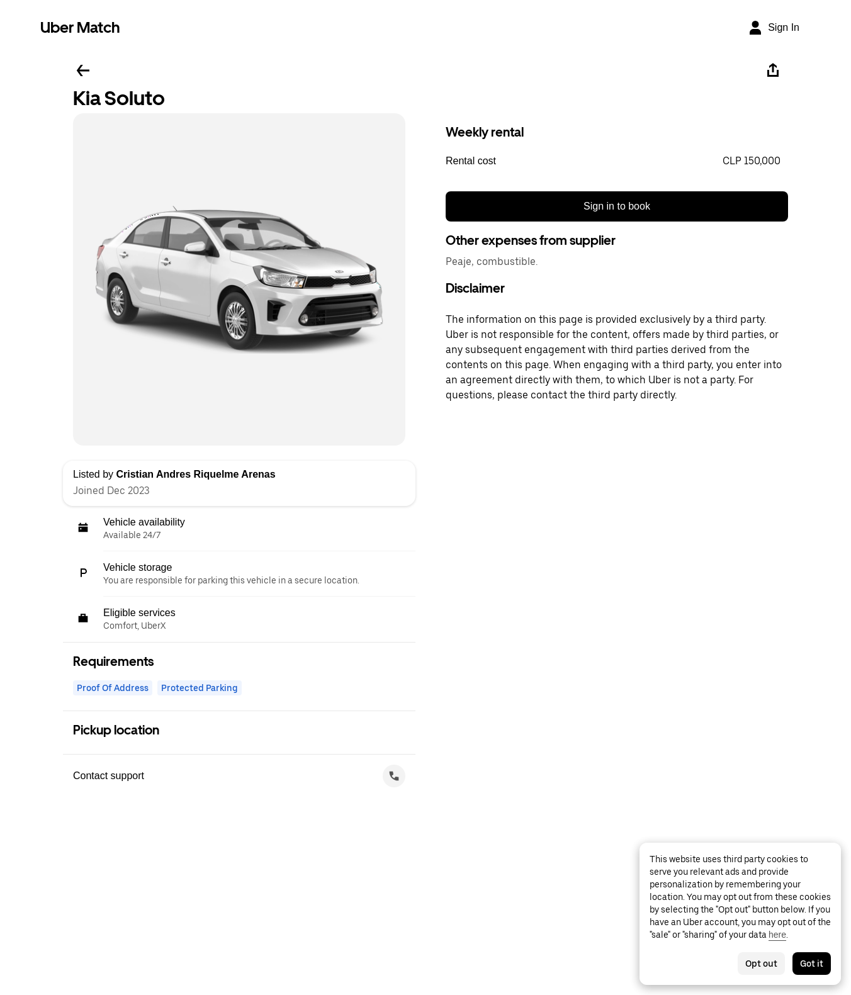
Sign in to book (616, 206)
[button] (617, 161)
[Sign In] (773, 28)
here (777, 935)
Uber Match (80, 27)
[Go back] (83, 70)
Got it (811, 963)
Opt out (761, 963)
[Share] (773, 70)
